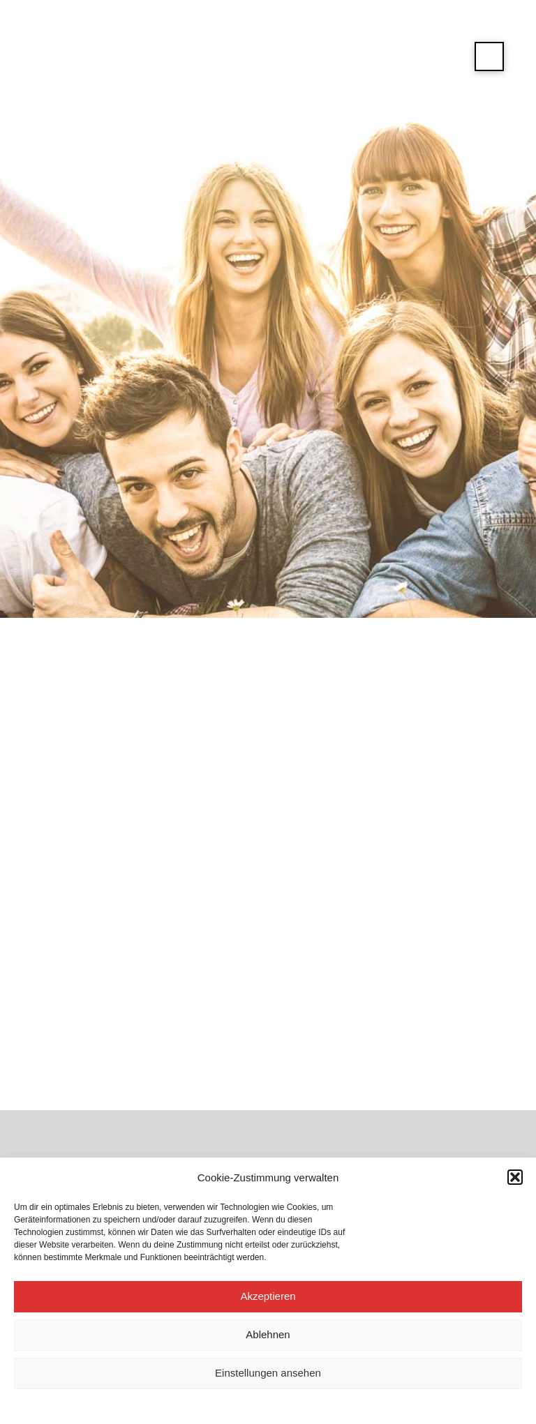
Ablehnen (268, 1334)
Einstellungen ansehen (268, 1373)
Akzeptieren (267, 1296)
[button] (515, 1177)
